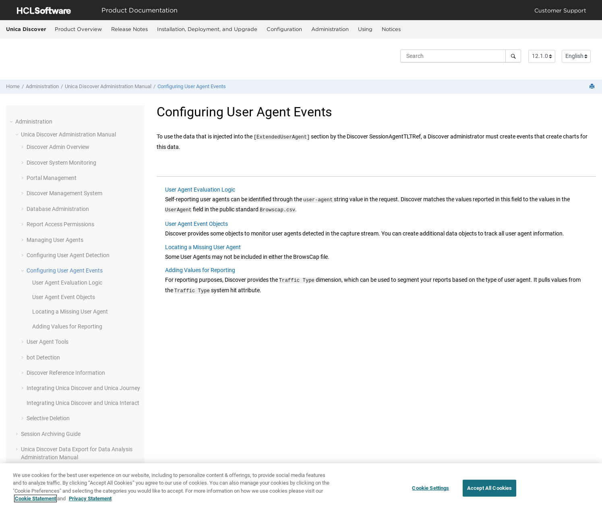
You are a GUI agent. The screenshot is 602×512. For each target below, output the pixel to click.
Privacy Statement (90, 499)
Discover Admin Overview (58, 147)
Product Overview (78, 29)
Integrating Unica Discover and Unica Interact (83, 403)
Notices (391, 29)
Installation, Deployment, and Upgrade (207, 29)
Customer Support (560, 10)
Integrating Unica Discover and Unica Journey (83, 388)
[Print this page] (593, 87)
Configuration (284, 29)
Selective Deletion (48, 418)
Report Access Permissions (60, 224)
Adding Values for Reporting (67, 326)
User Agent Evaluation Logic (67, 282)
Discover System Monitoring (61, 162)
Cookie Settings (430, 488)
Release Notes (129, 29)
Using (365, 29)
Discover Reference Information (66, 373)
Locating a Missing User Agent (70, 311)
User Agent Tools (47, 342)
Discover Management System (64, 193)
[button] (12, 121)
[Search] (513, 56)
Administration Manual (108, 86)
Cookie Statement (35, 499)
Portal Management (52, 178)
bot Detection (43, 357)
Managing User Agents (55, 240)
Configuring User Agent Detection (68, 255)
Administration (330, 29)
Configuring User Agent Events (191, 86)
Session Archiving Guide (51, 434)
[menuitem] (78, 29)
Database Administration (58, 209)
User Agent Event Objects (63, 297)
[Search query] (460, 56)
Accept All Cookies (489, 488)
